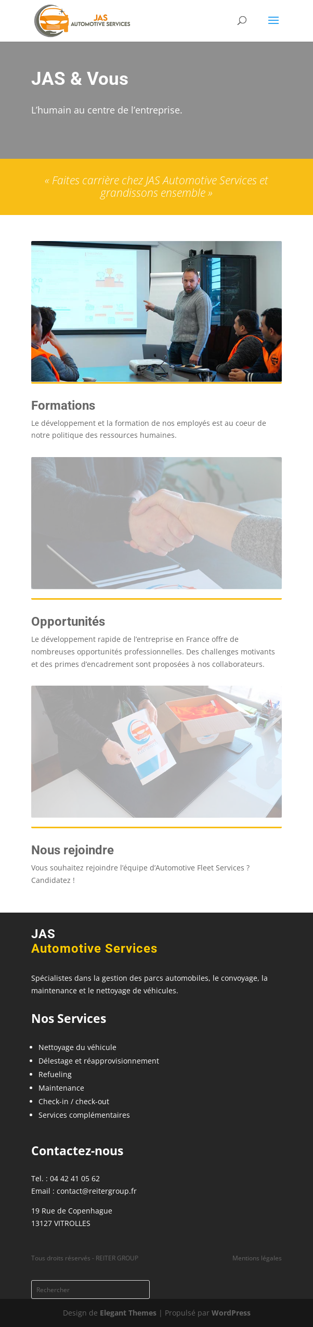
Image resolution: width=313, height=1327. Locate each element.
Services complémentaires (84, 1115)
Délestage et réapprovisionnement (98, 1061)
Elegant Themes (128, 1313)
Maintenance (61, 1088)
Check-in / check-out (73, 1101)
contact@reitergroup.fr (97, 1191)
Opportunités (68, 621)
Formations (63, 405)
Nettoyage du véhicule (77, 1047)
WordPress (231, 1313)
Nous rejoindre (72, 850)
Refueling (55, 1074)
